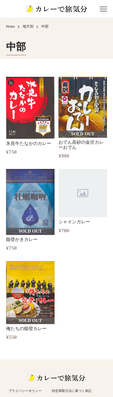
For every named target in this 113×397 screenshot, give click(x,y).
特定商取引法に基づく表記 (72, 390)
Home (10, 27)
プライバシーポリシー (25, 390)
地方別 (28, 27)
